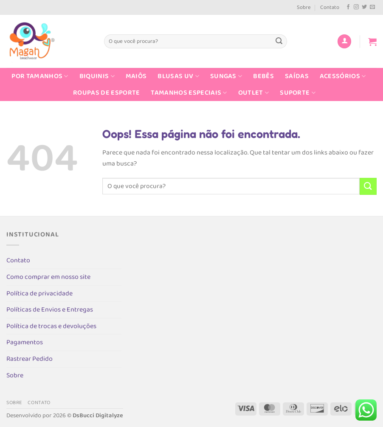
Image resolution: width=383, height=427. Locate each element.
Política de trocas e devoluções (51, 326)
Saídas (297, 76)
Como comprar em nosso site (48, 277)
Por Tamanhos (39, 76)
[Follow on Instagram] (356, 7)
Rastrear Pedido (29, 359)
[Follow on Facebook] (348, 7)
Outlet (253, 92)
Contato (329, 7)
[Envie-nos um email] (372, 7)
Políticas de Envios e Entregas (49, 309)
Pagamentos (24, 342)
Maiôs (136, 76)
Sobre (304, 7)
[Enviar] (279, 41)
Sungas (226, 76)
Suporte (297, 92)
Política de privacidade (39, 293)
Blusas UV (178, 76)
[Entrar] (344, 41)
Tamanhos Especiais (189, 92)
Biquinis (97, 76)
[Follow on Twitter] (364, 7)
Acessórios (343, 76)
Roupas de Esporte (106, 92)
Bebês (263, 76)
